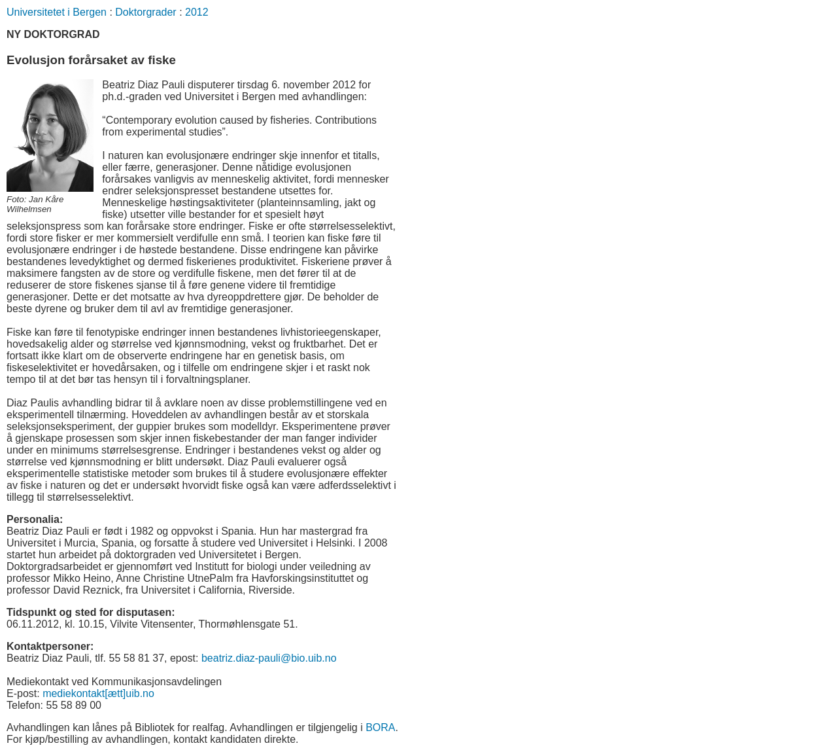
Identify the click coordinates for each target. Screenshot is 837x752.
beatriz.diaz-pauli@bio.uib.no (269, 658)
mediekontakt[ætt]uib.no (98, 693)
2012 (197, 12)
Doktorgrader (145, 12)
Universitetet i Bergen (57, 12)
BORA (380, 727)
